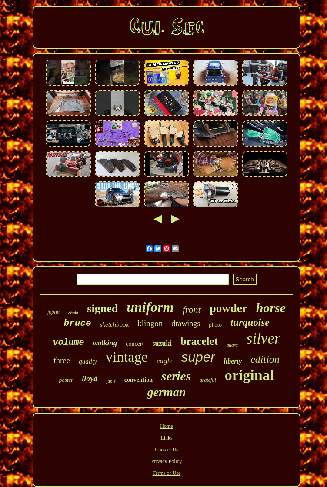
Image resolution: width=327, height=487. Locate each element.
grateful (208, 380)
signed (102, 308)
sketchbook (114, 324)
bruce (77, 323)
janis (110, 381)
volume (68, 342)
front (192, 309)
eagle (165, 361)
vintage (127, 357)
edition (265, 359)
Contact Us (166, 450)
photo (215, 324)
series (176, 376)
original (249, 375)
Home (166, 426)
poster (66, 380)
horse (271, 307)
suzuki (161, 343)
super (198, 357)
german (166, 392)
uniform (150, 307)
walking (105, 343)
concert (134, 343)
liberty (233, 361)
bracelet (199, 341)
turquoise (249, 322)
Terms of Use (166, 473)
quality (88, 361)
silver (263, 338)
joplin (53, 312)
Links (166, 438)
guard (232, 344)
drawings (185, 323)
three (61, 360)
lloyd (89, 378)
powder (228, 308)
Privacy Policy (166, 461)
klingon (150, 323)
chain (73, 312)
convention (138, 380)
